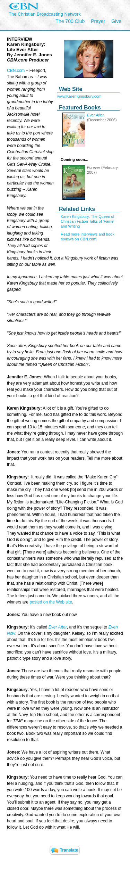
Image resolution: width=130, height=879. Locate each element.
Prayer (98, 21)
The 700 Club (70, 21)
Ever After (95, 115)
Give (116, 21)
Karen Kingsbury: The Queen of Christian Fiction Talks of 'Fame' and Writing (87, 221)
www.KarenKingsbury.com (79, 96)
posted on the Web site (50, 602)
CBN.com (16, 70)
